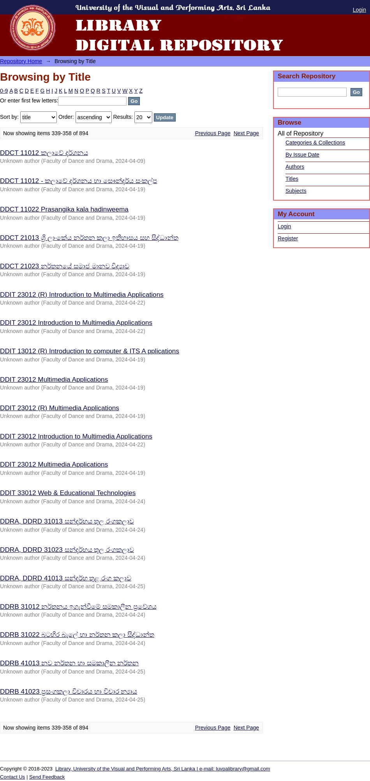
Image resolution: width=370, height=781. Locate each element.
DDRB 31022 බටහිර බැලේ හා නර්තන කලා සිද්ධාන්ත (77, 634)
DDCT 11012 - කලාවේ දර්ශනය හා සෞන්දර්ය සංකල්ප (78, 181)
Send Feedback (47, 777)
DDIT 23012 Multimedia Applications (54, 379)
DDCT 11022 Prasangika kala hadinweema (64, 209)
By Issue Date (302, 155)
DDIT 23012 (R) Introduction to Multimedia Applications (82, 294)
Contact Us (12, 777)
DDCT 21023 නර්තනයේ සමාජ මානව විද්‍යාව (64, 266)
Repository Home (21, 61)
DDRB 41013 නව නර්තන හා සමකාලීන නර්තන (69, 663)
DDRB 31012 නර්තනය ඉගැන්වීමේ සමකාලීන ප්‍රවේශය (78, 606)
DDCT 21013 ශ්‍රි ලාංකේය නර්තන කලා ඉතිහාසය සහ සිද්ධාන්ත (89, 238)
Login (359, 10)
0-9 (4, 91)
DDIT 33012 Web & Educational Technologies (68, 493)
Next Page (246, 133)
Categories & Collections (315, 142)
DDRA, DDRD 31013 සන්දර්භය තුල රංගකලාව (67, 521)
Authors (294, 167)
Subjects (296, 191)
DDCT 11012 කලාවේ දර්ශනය (44, 153)
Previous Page (213, 133)
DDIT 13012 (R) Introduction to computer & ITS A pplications (89, 351)
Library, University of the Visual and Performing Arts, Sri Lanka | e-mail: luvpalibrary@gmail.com (162, 769)
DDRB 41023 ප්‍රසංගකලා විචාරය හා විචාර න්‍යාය (68, 691)
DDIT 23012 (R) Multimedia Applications (59, 408)
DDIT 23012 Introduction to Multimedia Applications (76, 322)
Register (288, 238)
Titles (291, 179)
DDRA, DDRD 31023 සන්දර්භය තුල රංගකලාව (67, 550)
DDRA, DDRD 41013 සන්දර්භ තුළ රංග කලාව (65, 578)
